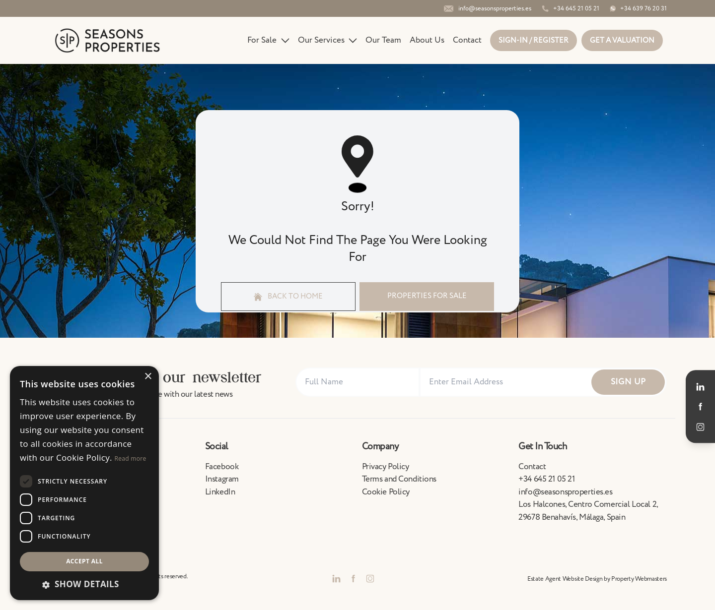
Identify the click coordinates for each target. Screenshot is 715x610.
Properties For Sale (427, 296)
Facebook (222, 467)
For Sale (268, 40)
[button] (84, 584)
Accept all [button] (84, 561)
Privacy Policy (385, 467)
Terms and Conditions (399, 479)
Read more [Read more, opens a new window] (130, 458)
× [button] (147, 376)
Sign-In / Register (534, 40)
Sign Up (628, 382)
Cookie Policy (386, 492)
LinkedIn (220, 492)
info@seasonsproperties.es (565, 492)
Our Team (383, 40)
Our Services (328, 40)
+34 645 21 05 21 (546, 479)
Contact (467, 40)
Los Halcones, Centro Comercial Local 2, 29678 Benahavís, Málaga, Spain (587, 510)
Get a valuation (622, 40)
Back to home (288, 296)
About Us (427, 40)
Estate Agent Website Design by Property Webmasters (597, 578)
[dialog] (84, 483)
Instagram (222, 479)
